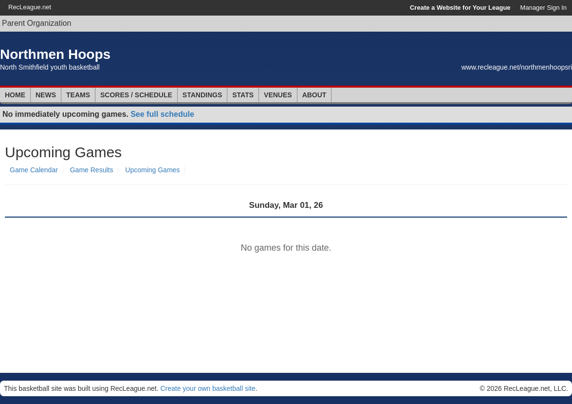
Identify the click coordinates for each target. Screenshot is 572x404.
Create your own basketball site (207, 388)
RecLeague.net (29, 7)
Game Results (91, 170)
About (314, 95)
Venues (278, 95)
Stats (243, 95)
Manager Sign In (543, 7)
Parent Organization (36, 23)
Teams (78, 95)
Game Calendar (34, 170)
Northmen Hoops (55, 54)
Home (15, 95)
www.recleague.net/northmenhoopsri (516, 67)
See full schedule (162, 114)
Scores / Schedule (136, 95)
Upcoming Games (152, 170)
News (46, 95)
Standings (202, 95)
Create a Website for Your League (460, 7)
